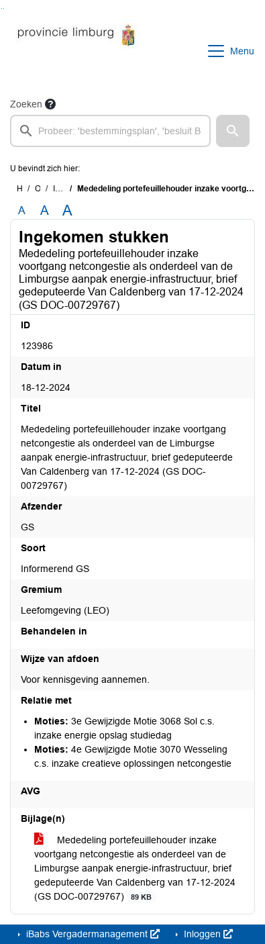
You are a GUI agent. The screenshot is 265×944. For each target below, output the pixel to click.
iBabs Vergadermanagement (91, 934)
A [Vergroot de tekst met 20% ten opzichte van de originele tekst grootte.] (44, 210)
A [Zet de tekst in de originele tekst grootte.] (21, 210)
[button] (233, 131)
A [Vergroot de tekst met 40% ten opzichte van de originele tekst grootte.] (67, 211)
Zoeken (26, 104)
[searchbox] (110, 131)
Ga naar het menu (3, 8)
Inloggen (207, 934)
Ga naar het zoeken (1, 8)
